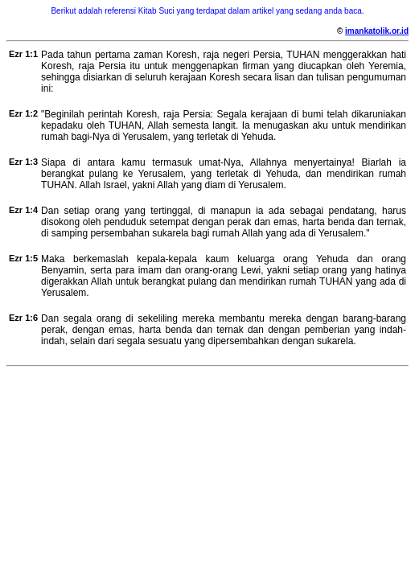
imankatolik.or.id (377, 31)
